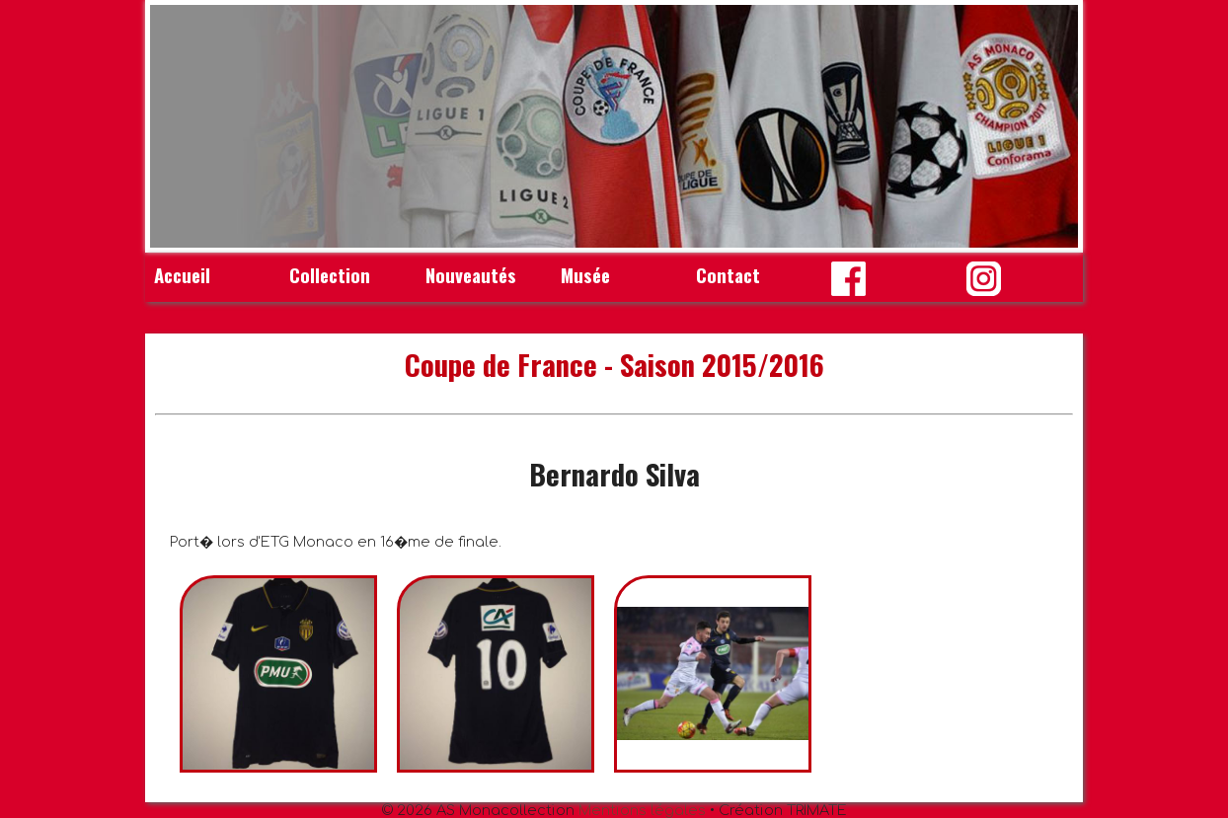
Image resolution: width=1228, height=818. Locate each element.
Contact (728, 274)
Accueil (182, 274)
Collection (329, 274)
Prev (176, 126)
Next (1052, 126)
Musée (585, 274)
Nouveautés (470, 274)
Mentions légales (642, 810)
